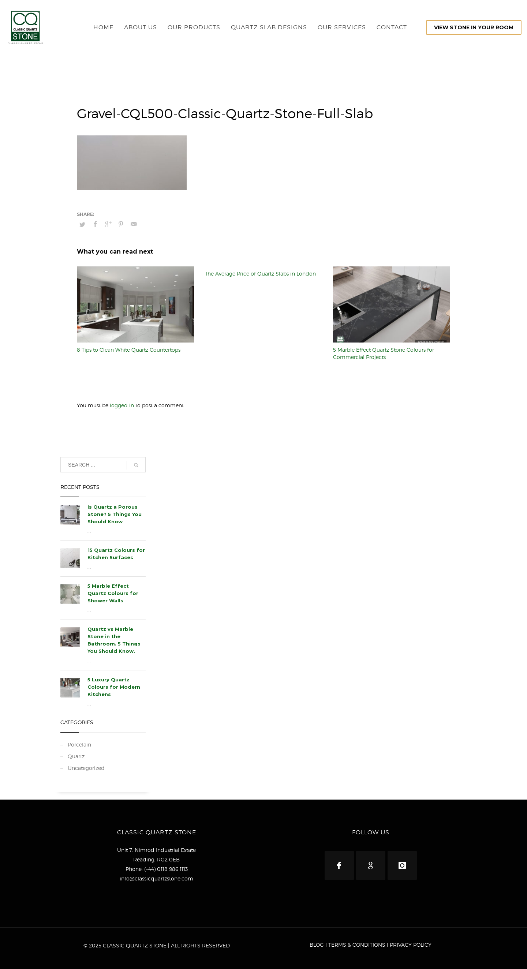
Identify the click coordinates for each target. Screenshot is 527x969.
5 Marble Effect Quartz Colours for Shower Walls (112, 593)
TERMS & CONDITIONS (356, 945)
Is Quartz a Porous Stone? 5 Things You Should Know (114, 514)
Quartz (76, 756)
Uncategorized (86, 768)
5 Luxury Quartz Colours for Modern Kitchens (113, 687)
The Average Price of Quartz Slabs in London (260, 273)
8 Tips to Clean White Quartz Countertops (128, 350)
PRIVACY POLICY (410, 945)
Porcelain (79, 744)
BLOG (317, 945)
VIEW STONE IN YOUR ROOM (473, 27)
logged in (122, 405)
